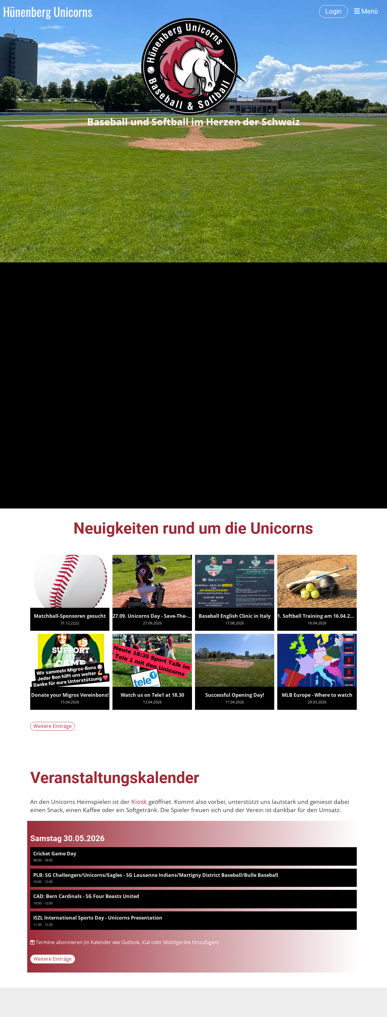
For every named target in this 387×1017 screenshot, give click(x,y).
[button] (193, 856)
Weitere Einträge (53, 726)
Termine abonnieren (59, 942)
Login (333, 11)
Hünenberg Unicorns (47, 11)
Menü (366, 11)
